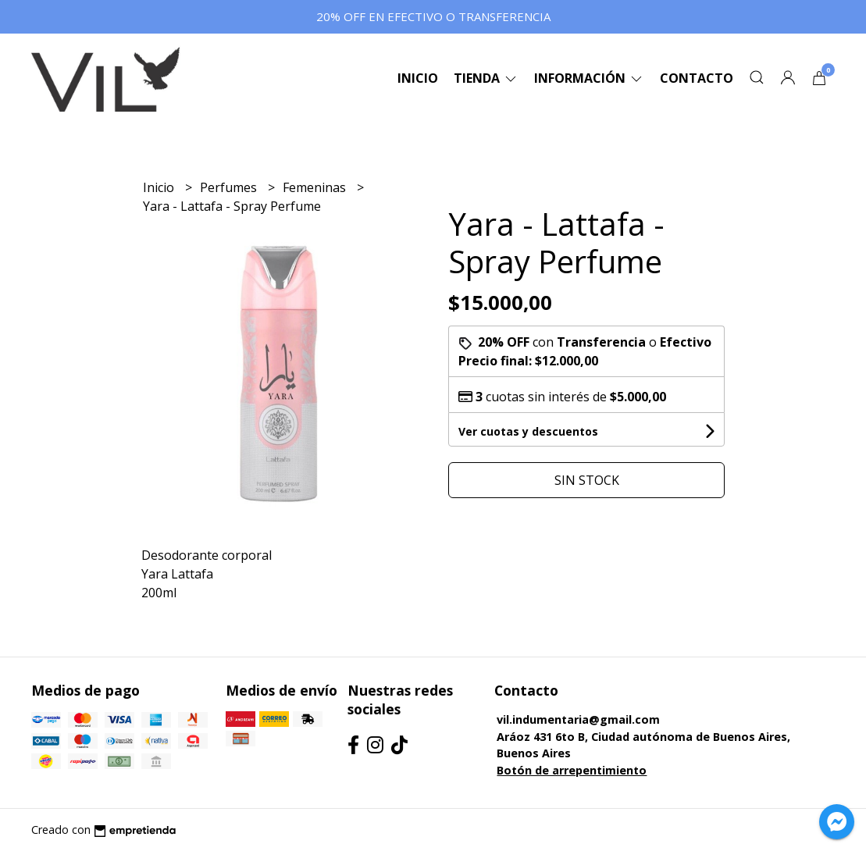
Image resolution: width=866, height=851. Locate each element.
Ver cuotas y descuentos (528, 431)
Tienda (486, 78)
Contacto (696, 78)
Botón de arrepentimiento (572, 770)
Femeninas (316, 187)
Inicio (417, 78)
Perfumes (230, 187)
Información (589, 78)
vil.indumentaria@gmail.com (578, 719)
